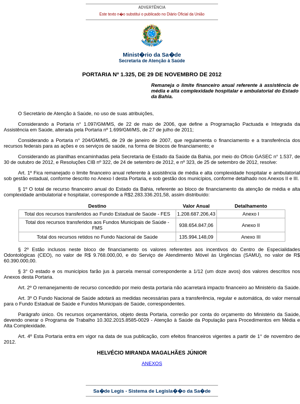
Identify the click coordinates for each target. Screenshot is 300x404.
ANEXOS (152, 363)
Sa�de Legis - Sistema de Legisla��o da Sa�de (152, 391)
